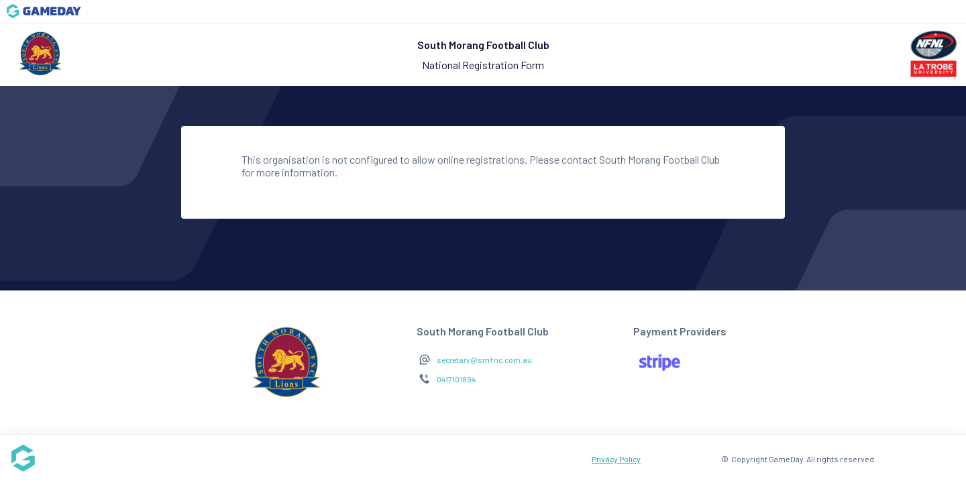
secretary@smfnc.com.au (484, 359)
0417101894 (456, 379)
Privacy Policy (616, 459)
